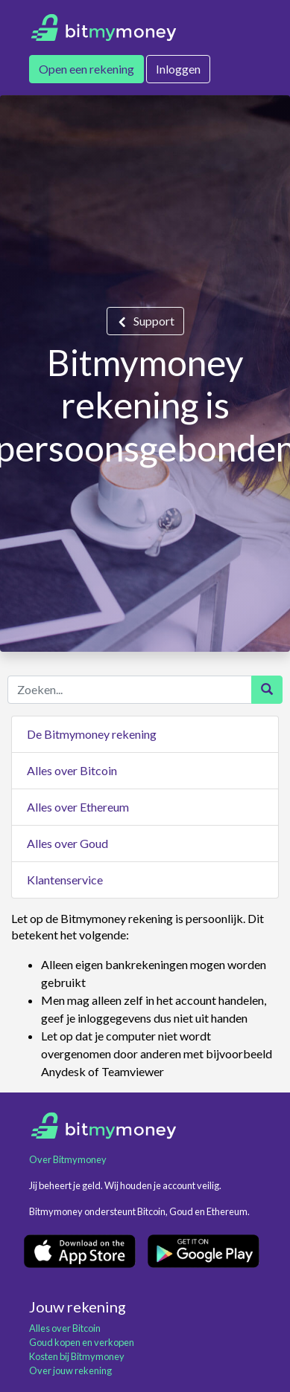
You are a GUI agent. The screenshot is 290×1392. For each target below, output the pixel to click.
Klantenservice (65, 880)
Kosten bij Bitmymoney (76, 1356)
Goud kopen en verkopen (81, 1342)
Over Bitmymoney (68, 1159)
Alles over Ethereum (78, 807)
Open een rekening (86, 69)
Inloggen (178, 69)
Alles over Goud (67, 843)
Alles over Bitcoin (72, 770)
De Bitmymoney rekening (92, 734)
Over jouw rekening (70, 1370)
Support (153, 321)
